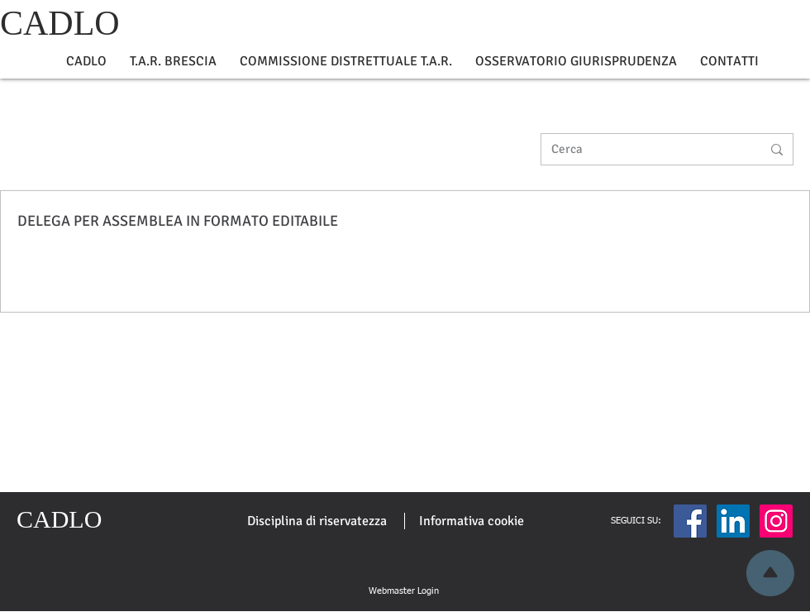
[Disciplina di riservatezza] (317, 521)
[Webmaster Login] (403, 591)
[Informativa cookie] (471, 521)
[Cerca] (643, 149)
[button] (86, 61)
